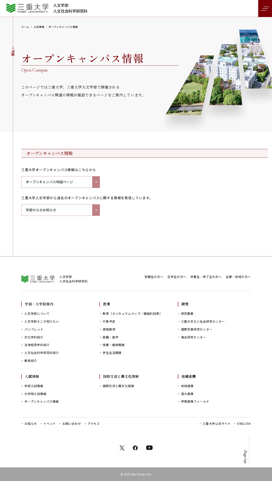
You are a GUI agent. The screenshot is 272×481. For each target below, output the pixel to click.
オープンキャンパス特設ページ (49, 181)
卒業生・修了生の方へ (206, 277)
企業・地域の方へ (238, 277)
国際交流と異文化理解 (118, 386)
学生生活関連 (112, 353)
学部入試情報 (33, 386)
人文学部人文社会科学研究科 (70, 8)
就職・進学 (110, 337)
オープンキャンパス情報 (41, 401)
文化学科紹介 (33, 337)
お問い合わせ (71, 423)
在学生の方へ (176, 277)
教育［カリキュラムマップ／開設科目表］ (132, 313)
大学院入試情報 (35, 394)
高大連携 (187, 394)
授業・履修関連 (114, 345)
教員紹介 (30, 360)
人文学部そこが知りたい (41, 321)
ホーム (25, 27)
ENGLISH (244, 423)
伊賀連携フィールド (195, 401)
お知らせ (30, 423)
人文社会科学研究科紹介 (41, 353)
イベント (49, 423)
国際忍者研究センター (196, 329)
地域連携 (187, 386)
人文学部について (37, 313)
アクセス (94, 423)
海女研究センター (193, 337)
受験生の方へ (153, 277)
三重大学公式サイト (217, 423)
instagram (149, 447)
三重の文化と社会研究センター (203, 321)
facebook (135, 447)
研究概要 (187, 313)
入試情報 (39, 27)
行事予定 (109, 321)
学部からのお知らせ (41, 209)
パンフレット (34, 329)
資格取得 (109, 329)
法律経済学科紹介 (37, 345)
